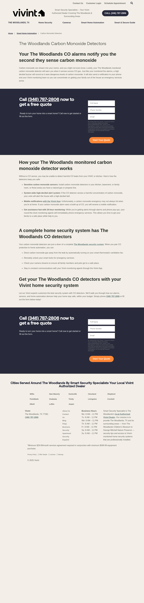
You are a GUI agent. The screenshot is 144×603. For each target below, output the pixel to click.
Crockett (110, 535)
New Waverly (54, 530)
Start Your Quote (101, 203)
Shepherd (111, 530)
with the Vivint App (51, 264)
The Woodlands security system (89, 380)
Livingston (92, 535)
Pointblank (34, 535)
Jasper (71, 540)
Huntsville (73, 530)
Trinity (71, 535)
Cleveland (92, 530)
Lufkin (51, 540)
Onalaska (53, 535)
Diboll (32, 540)
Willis (32, 530)
